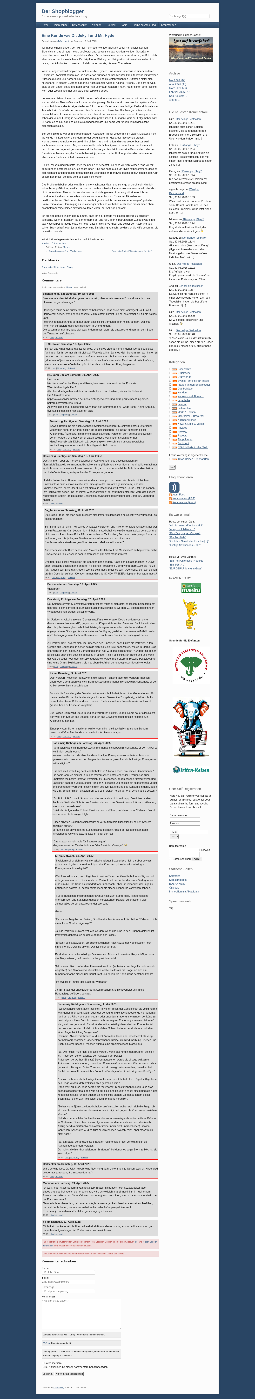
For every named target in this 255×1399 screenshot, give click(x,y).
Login (124, 25)
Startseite (174, 876)
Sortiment (183, 443)
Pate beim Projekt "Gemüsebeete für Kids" (132, 251)
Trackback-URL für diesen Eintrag (57, 267)
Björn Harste (64, 41)
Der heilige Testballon (188, 119)
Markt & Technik (187, 412)
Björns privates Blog (144, 25)
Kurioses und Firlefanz (190, 396)
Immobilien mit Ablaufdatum (185, 891)
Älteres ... (174, 99)
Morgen (66, 247)
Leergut (182, 404)
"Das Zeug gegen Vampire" (185, 533)
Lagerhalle (184, 400)
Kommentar (48, 1296)
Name (45, 1268)
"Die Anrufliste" (177, 537)
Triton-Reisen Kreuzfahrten (193, 459)
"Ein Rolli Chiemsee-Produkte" (186, 560)
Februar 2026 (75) (179, 92)
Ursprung (61, 368)
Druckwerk (184, 373)
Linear (69, 287)
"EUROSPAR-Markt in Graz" (185, 568)
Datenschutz (79, 25)
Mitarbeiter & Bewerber (191, 416)
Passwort (175, 823)
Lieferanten (184, 408)
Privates (182, 427)
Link (52, 337)
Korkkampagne (178, 879)
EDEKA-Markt (177, 883)
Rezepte (182, 435)
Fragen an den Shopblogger (194, 384)
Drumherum (184, 377)
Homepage (48, 1287)
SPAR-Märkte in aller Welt (193, 447)
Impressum (60, 25)
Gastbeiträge (185, 388)
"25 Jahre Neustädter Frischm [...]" (189, 541)
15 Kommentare (58, 243)
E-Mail (45, 1277)
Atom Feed (178, 494)
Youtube (96, 25)
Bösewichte (184, 369)
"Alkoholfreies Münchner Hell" (186, 525)
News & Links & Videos (191, 423)
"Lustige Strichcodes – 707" (185, 545)
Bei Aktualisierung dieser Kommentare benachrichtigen (76, 1367)
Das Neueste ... (178, 96)
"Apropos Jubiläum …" (182, 529)
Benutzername (178, 815)
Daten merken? (53, 1363)
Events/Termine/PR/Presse (193, 380)
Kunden (45, 243)
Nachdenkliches (187, 420)
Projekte (182, 431)
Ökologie (174, 887)
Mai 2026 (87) (177, 80)
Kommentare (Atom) (184, 502)
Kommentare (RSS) (183, 498)
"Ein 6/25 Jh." (177, 564)
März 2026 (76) (178, 88)
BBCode (46, 1343)
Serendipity (58, 1387)
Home (45, 25)
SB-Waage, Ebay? (189, 145)
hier (136, 1242)
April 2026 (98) (177, 84)
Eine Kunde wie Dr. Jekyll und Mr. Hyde (78, 35)
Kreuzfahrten (168, 25)
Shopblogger (185, 439)
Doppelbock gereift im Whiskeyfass (65, 251)
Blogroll (111, 25)
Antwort (59, 337)
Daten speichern (182, 859)
